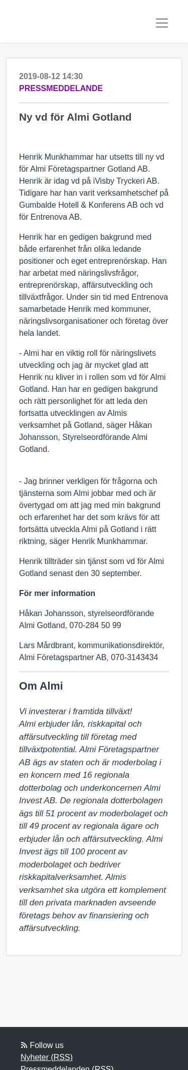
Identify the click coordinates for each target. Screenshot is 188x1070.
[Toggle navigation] (161, 23)
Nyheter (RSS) (47, 1057)
